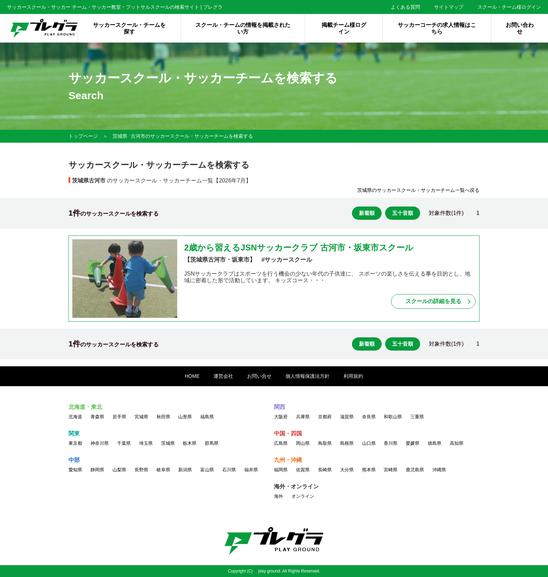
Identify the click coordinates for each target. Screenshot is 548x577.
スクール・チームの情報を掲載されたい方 (242, 28)
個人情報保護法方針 (308, 376)
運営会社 (223, 376)
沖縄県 (439, 469)
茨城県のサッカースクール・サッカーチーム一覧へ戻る (418, 190)
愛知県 (75, 469)
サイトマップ (448, 7)
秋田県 (163, 416)
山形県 (185, 416)
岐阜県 (163, 469)
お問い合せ (259, 376)
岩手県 (119, 416)
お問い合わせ (520, 28)
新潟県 (185, 469)
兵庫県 (303, 416)
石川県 (229, 469)
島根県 (347, 443)
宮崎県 (390, 469)
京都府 (325, 416)
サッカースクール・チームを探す (129, 28)
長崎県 (325, 469)
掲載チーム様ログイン (344, 28)
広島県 (281, 443)
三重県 (417, 416)
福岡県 (281, 469)
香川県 (390, 443)
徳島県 (434, 443)
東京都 (75, 443)
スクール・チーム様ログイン (509, 7)
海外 (278, 496)
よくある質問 (405, 7)
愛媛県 (412, 443)
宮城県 (141, 416)
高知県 (456, 443)
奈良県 (369, 416)
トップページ (83, 136)
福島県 (207, 416)
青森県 (97, 416)
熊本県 (369, 469)
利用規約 (353, 376)
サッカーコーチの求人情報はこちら (437, 28)
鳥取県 (325, 443)
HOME (192, 376)
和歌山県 (393, 416)
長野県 (141, 469)
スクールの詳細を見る (433, 301)
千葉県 (124, 443)
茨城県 (120, 136)
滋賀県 (347, 416)
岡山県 (303, 443)
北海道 (75, 416)
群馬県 (211, 443)
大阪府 (281, 416)
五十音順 (402, 213)
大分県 (347, 469)
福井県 (251, 469)
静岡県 (97, 469)
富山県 (207, 469)
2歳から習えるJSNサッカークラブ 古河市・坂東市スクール (298, 247)
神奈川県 (100, 443)
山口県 (369, 443)
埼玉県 (146, 443)
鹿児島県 (415, 469)
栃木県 (189, 443)
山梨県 (119, 469)
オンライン (302, 496)
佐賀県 (303, 469)
